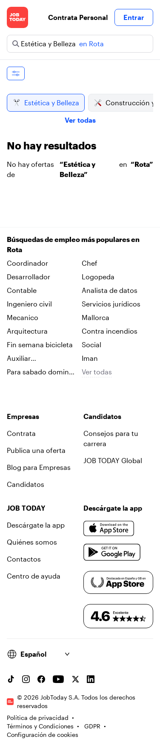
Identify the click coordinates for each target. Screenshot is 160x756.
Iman (90, 358)
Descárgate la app (36, 525)
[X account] (75, 679)
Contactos (24, 559)
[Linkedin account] (90, 679)
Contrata (21, 433)
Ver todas (80, 120)
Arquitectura (27, 331)
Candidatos (25, 484)
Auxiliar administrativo (30, 358)
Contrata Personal (78, 17)
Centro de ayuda (33, 576)
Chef (89, 263)
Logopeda (98, 277)
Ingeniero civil (29, 304)
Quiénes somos (32, 542)
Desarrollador (28, 277)
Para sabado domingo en (42, 372)
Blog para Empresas (39, 467)
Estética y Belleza (45, 102)
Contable (22, 290)
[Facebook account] (41, 679)
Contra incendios (109, 331)
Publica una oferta (36, 450)
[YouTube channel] (58, 679)
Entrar (133, 17)
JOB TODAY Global (112, 460)
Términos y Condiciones (40, 726)
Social (91, 344)
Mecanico (22, 317)
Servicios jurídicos (111, 304)
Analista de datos (109, 290)
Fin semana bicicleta (40, 344)
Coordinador (27, 263)
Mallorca (95, 317)
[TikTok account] (10, 679)
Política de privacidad (38, 717)
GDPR (92, 726)
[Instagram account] (26, 679)
